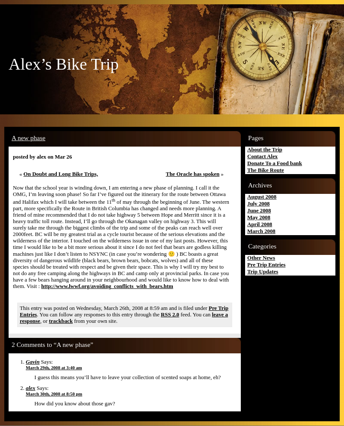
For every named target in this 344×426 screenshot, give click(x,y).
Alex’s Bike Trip (64, 64)
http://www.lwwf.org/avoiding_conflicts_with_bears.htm (107, 286)
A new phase (28, 137)
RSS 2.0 (170, 315)
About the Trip (264, 150)
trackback (61, 321)
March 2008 (261, 231)
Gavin (33, 362)
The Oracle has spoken (193, 174)
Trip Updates (262, 272)
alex (30, 388)
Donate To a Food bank (274, 163)
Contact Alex (262, 156)
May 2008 (258, 218)
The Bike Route (265, 170)
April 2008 (259, 224)
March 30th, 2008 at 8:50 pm (54, 394)
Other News (261, 258)
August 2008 (261, 197)
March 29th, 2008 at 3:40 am (54, 367)
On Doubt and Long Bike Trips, (61, 174)
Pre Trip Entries (266, 265)
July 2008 (258, 204)
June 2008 (259, 211)
